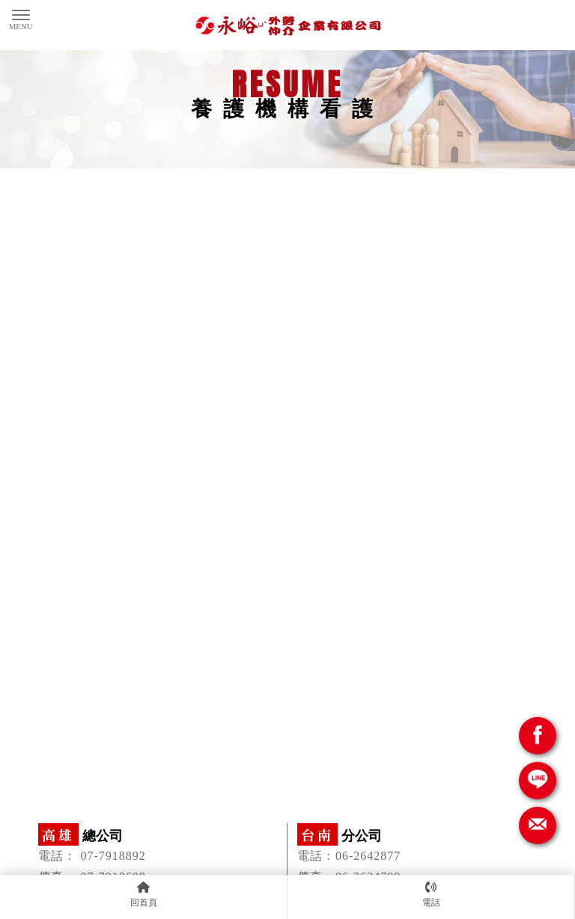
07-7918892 (112, 855)
